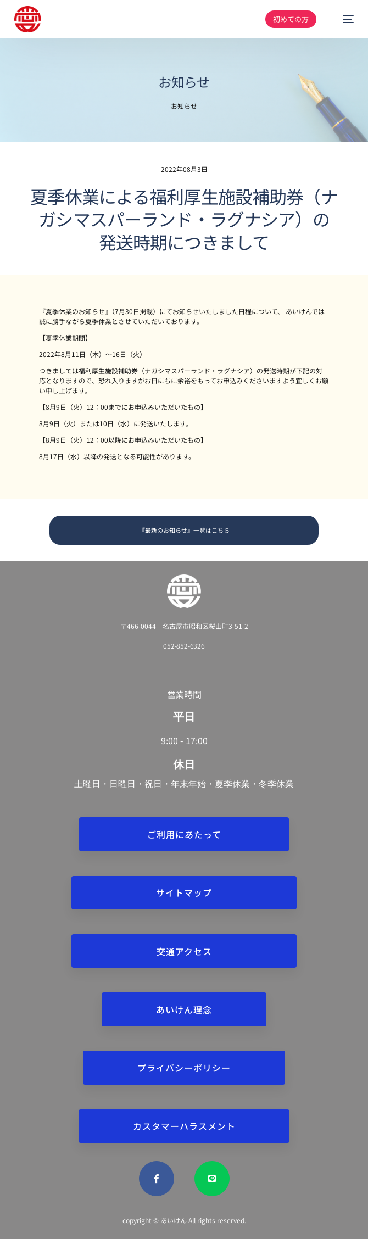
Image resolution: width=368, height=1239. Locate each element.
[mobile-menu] (343, 19)
